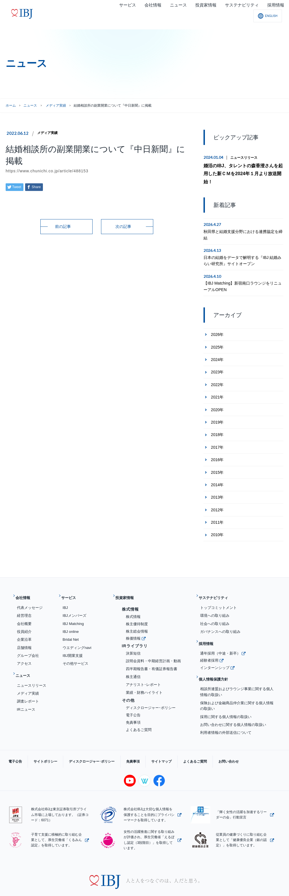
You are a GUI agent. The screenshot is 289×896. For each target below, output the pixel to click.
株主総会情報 (137, 617)
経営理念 (24, 601)
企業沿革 (24, 625)
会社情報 (25, 585)
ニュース (30, 105)
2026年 (217, 324)
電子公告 (133, 700)
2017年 (217, 437)
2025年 (217, 337)
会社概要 (24, 609)
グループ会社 (28, 641)
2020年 (217, 399)
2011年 (217, 512)
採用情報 (208, 627)
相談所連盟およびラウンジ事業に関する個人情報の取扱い (236, 668)
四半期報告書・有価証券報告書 (151, 654)
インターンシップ (214, 648)
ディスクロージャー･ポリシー (151, 693)
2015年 (217, 462)
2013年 (217, 487)
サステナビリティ (217, 585)
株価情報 (133, 624)
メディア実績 (49, 133)
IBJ (65, 593)
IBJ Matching (73, 609)
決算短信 (133, 639)
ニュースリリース (243, 158)
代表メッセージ (30, 593)
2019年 (217, 412)
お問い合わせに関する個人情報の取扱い (233, 701)
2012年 (217, 499)
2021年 (217, 387)
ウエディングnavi (77, 633)
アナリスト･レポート (143, 670)
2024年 (217, 349)
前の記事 (63, 226)
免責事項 (133, 708)
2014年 (217, 474)
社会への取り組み (214, 609)
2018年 (217, 424)
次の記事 (123, 226)
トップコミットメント (218, 593)
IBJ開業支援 (73, 641)
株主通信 (133, 662)
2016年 (217, 449)
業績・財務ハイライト (144, 678)
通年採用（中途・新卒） (220, 634)
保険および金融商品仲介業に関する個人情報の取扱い (236, 682)
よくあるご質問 (139, 715)
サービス (71, 585)
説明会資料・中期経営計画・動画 (153, 646)
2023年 (217, 362)
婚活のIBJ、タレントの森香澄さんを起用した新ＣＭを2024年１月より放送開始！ (242, 169)
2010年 (217, 524)
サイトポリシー (37, 740)
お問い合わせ (192, 740)
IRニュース (26, 690)
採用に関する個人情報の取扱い (225, 693)
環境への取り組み (214, 601)
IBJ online (71, 617)
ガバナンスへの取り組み (220, 617)
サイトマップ (136, 740)
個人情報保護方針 (217, 658)
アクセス (24, 649)
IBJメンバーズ (74, 601)
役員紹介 (24, 617)
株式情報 (133, 602)
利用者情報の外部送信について (225, 709)
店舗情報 (24, 633)
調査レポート (28, 682)
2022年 (217, 374)
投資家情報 (127, 585)
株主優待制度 (137, 609)
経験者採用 (209, 641)
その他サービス (75, 649)
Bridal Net (71, 625)
